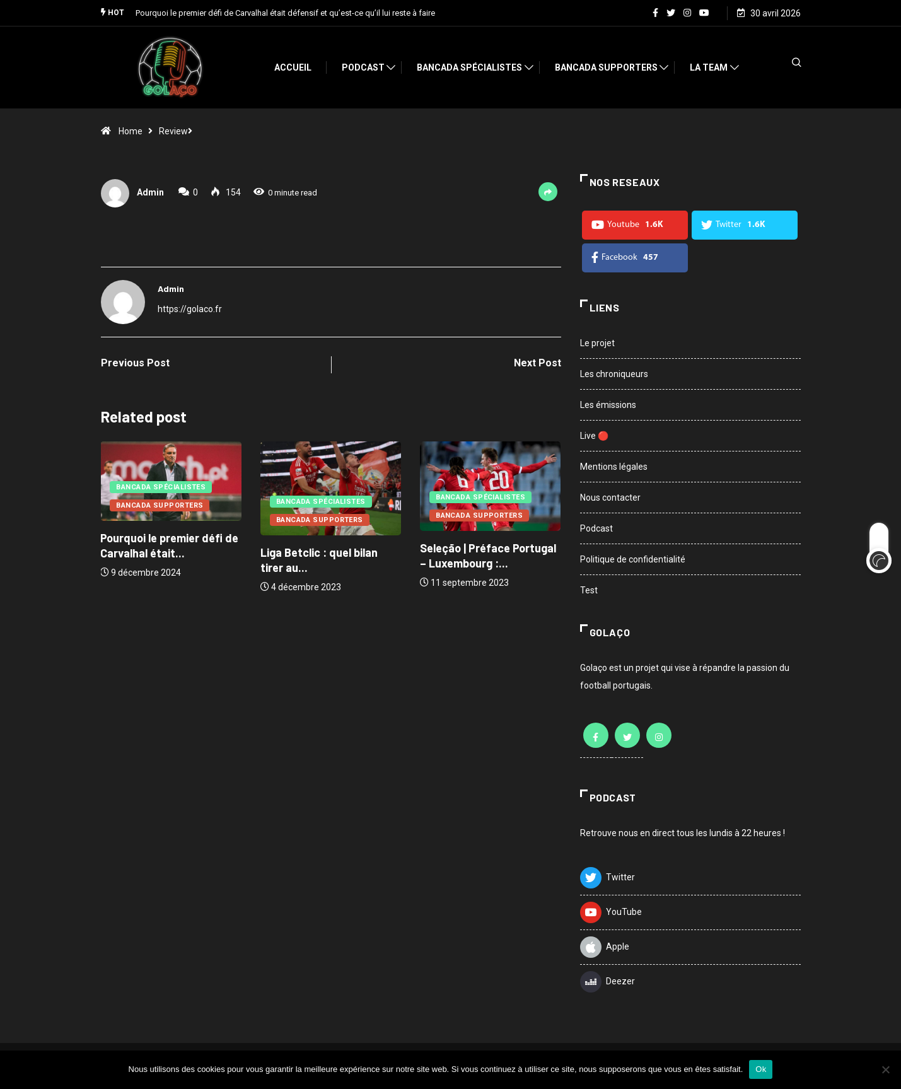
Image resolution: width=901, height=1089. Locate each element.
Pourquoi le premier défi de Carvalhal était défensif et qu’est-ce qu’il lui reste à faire (285, 12)
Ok (760, 1069)
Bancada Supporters (612, 67)
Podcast (368, 67)
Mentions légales (614, 466)
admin (150, 192)
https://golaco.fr (190, 308)
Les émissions (608, 404)
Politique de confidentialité (632, 559)
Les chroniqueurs (614, 373)
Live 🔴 (594, 435)
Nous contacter (610, 497)
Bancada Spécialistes (475, 67)
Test (589, 590)
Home (130, 130)
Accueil (298, 67)
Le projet (597, 342)
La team (714, 67)
